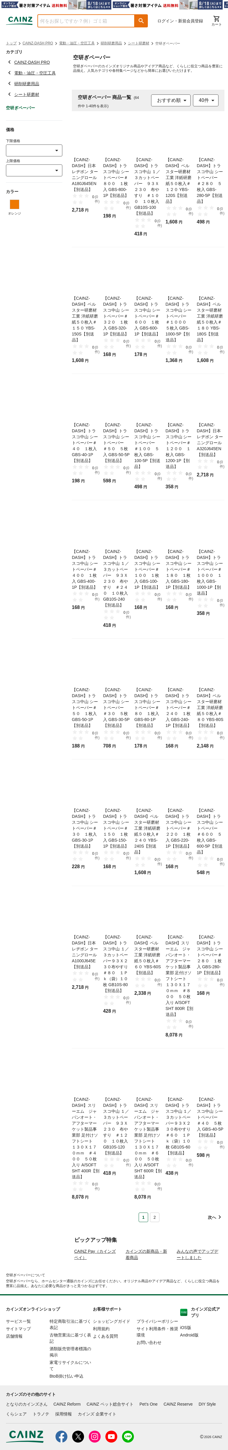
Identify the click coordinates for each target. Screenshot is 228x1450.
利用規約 (101, 1351)
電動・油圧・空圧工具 (77, 43)
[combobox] (81, 21)
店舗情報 (14, 1359)
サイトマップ (18, 1351)
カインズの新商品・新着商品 (146, 1277)
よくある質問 (105, 1359)
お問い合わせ (149, 1365)
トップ (11, 43)
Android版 (189, 1358)
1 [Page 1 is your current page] (143, 1217)
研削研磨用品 (111, 43)
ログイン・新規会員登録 (180, 20)
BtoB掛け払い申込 (66, 1399)
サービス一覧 (18, 1344)
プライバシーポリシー (157, 1344)
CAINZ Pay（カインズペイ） (95, 1277)
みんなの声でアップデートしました (197, 1277)
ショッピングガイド (111, 1344)
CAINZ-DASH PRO (38, 43)
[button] (141, 20)
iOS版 (185, 1350)
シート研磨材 (138, 43)
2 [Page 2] (154, 1217)
